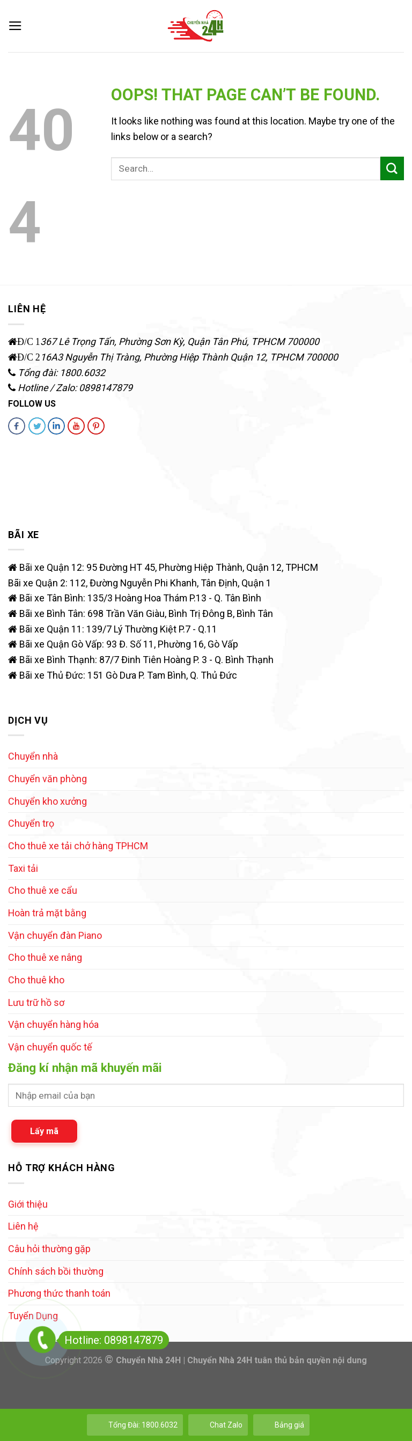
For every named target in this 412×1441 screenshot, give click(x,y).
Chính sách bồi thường (56, 1271)
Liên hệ (23, 1226)
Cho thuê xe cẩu (42, 890)
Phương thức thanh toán (59, 1293)
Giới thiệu (28, 1204)
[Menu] (15, 26)
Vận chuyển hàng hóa (53, 1024)
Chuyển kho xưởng (47, 801)
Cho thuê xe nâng (45, 957)
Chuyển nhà (33, 756)
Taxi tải (23, 868)
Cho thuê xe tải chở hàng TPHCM (78, 845)
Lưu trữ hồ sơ (36, 1002)
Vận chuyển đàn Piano (55, 935)
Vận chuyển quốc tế (50, 1047)
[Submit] (392, 168)
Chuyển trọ (31, 823)
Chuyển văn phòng (47, 778)
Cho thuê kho (36, 980)
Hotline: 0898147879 (110, 1340)
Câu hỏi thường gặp (49, 1248)
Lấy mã (44, 1131)
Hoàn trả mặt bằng (47, 912)
